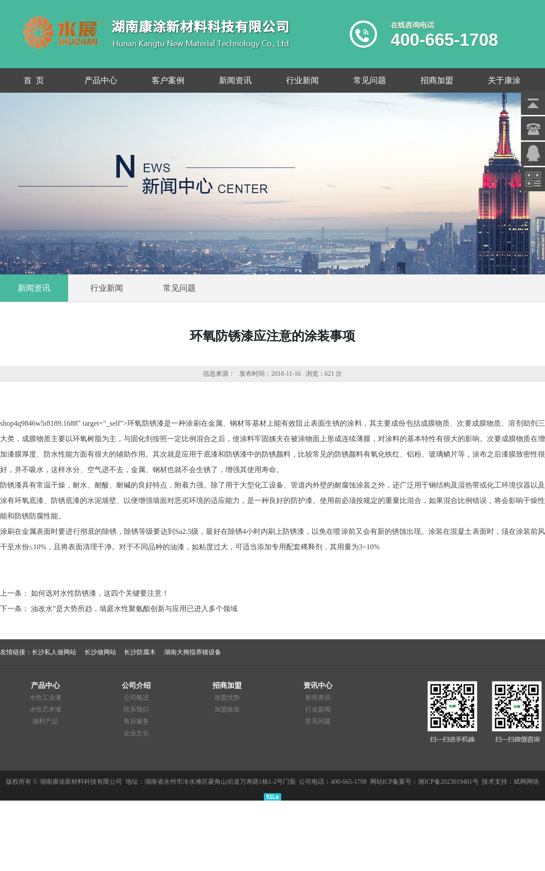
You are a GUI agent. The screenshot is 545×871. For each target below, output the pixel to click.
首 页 (34, 80)
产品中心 (100, 80)
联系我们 (136, 709)
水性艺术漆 (45, 709)
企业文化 (136, 733)
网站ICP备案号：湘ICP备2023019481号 (424, 781)
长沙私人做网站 (54, 652)
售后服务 (136, 721)
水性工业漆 (45, 697)
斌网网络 (526, 781)
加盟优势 (227, 697)
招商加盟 (437, 80)
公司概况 (136, 697)
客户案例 (168, 80)
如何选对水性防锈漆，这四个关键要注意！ (100, 593)
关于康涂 (504, 80)
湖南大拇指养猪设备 (192, 652)
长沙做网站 (100, 652)
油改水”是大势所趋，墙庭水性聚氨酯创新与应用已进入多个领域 (134, 608)
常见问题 (369, 80)
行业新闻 (302, 80)
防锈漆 (11, 485)
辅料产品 (45, 721)
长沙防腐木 (140, 652)
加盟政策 (227, 709)
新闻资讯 (235, 80)
